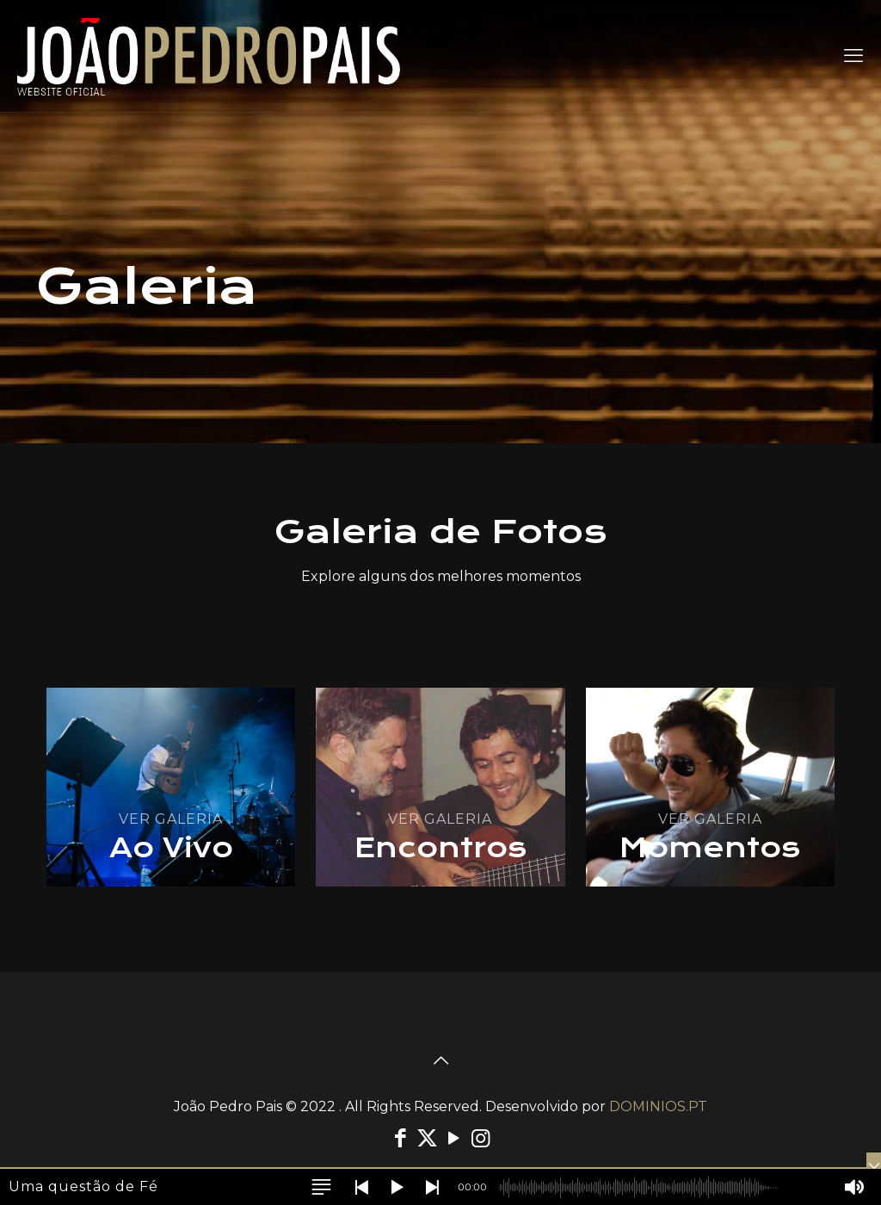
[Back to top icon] (440, 1060)
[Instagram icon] (480, 1138)
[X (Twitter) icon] (427, 1138)
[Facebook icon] (400, 1138)
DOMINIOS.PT (658, 1106)
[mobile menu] (853, 56)
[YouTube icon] (454, 1138)
